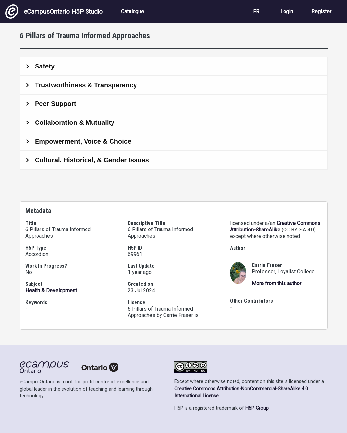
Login (286, 11)
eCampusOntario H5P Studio (54, 11)
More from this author (276, 283)
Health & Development (51, 290)
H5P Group (257, 408)
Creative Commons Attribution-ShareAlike (275, 226)
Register (321, 11)
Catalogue (132, 11)
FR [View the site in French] (256, 11)
